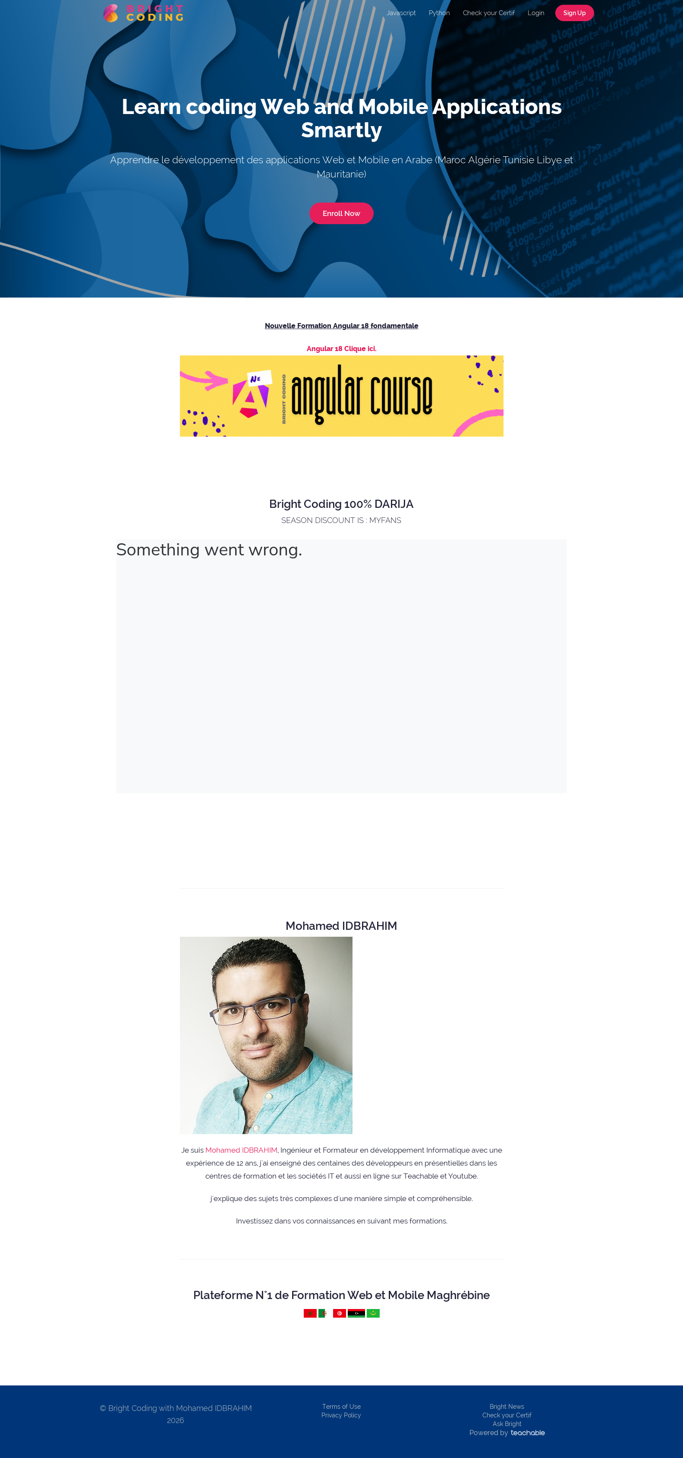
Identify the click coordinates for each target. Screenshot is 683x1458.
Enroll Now (341, 213)
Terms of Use (341, 1406)
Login (536, 13)
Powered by (507, 1433)
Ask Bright (507, 1423)
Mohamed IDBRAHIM (241, 1150)
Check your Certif (489, 13)
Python (439, 13)
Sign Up (574, 13)
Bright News (507, 1406)
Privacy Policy (341, 1415)
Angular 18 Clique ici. (342, 349)
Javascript (401, 13)
